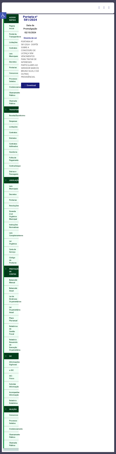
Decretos (13, 62)
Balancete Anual (13, 289)
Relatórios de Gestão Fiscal (13, 330)
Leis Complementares (14, 234)
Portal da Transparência (14, 35)
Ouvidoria (13, 152)
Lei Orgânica (13, 242)
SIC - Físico (11, 377)
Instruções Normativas (14, 226)
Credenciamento (14, 87)
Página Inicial (12, 27)
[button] (3, 15)
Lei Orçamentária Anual (14, 309)
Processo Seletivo (13, 80)
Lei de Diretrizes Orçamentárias (14, 299)
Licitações (13, 42)
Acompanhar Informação (14, 393)
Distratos (13, 138)
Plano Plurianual (13, 319)
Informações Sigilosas (14, 363)
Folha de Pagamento (13, 159)
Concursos (13, 73)
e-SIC (11, 370)
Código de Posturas (13, 260)
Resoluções (14, 206)
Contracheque (14, 166)
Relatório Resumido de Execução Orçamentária (14, 345)
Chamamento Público (14, 94)
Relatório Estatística (13, 402)
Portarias (13, 68)
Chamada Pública (13, 102)
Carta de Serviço (12, 250)
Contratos (13, 48)
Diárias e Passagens (13, 173)
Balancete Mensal (13, 281)
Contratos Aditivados (13, 145)
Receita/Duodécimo (14, 116)
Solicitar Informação (14, 385)
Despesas (13, 121)
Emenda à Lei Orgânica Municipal (13, 215)
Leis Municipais (13, 55)
